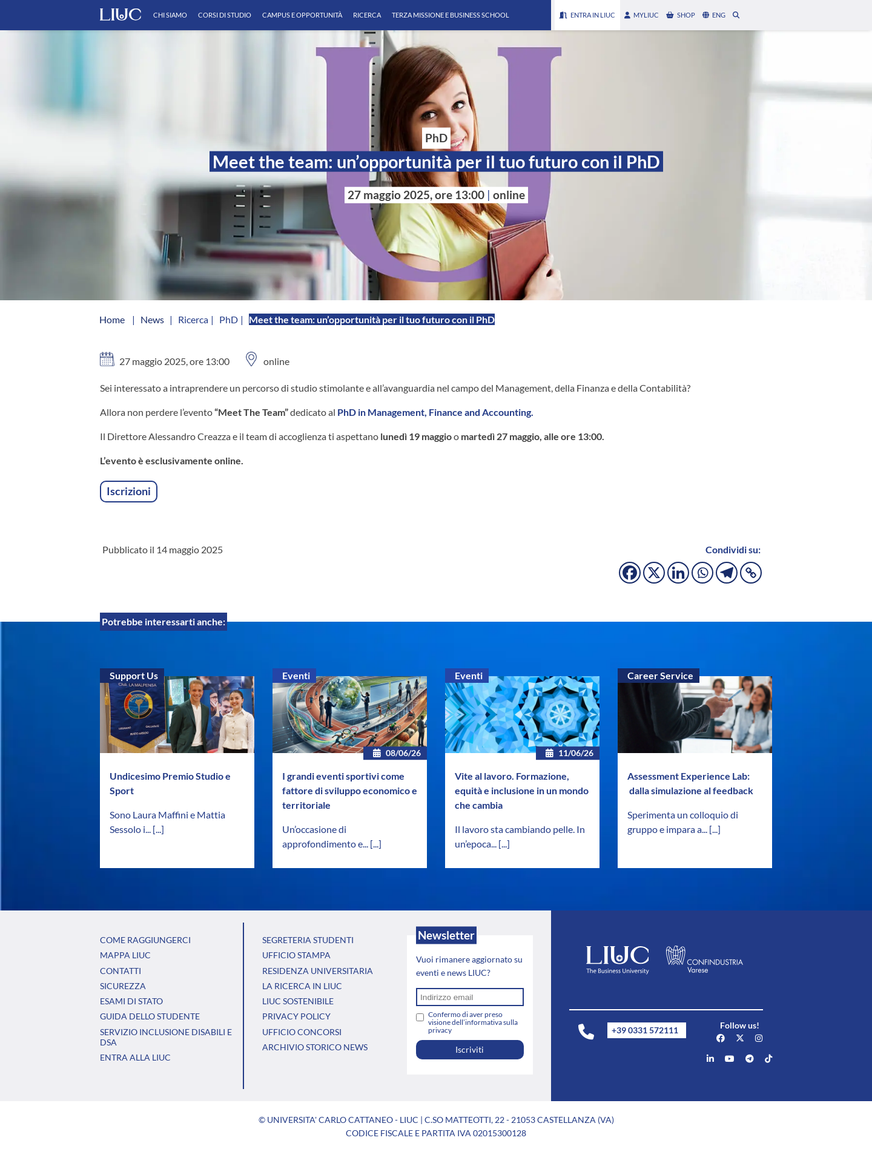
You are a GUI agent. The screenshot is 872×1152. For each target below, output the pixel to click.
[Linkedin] (678, 573)
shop (680, 15)
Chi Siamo (170, 15)
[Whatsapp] (702, 573)
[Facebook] (630, 573)
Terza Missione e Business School (450, 15)
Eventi (296, 675)
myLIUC (641, 15)
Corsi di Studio (224, 15)
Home (112, 319)
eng (713, 15)
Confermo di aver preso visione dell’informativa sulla (473, 1022)
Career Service (660, 675)
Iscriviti (469, 1049)
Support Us (134, 675)
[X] (654, 573)
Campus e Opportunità (302, 15)
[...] (158, 829)
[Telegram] (727, 573)
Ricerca (367, 15)
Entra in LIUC (587, 15)
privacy (440, 1030)
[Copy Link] (751, 573)
